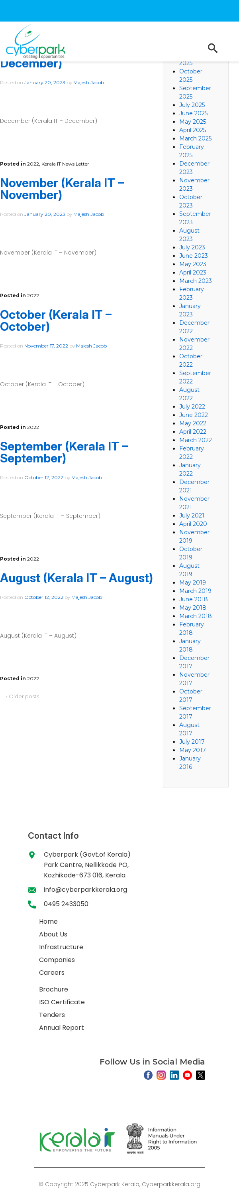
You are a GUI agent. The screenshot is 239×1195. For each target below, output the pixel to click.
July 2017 (192, 741)
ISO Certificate (62, 1002)
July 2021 (191, 515)
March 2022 (195, 440)
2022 (33, 164)
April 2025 (192, 130)
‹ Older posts (22, 696)
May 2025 (192, 121)
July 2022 (192, 406)
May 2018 (192, 607)
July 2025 (192, 105)
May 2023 (192, 264)
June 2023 (193, 255)
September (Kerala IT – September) (64, 452)
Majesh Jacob (88, 82)
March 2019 (195, 591)
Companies (57, 959)
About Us (53, 934)
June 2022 (193, 415)
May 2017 (192, 750)
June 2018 (193, 599)
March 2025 (195, 138)
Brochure (53, 989)
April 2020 (193, 523)
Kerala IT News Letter (65, 164)
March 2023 (195, 280)
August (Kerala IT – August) (76, 578)
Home (48, 921)
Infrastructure (61, 947)
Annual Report (61, 1027)
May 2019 (192, 582)
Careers (52, 972)
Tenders (52, 1014)
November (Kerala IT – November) (62, 189)
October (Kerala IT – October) (56, 320)
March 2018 (195, 616)
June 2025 (193, 113)
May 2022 (192, 423)
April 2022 (192, 431)
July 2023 (192, 247)
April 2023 (192, 272)
